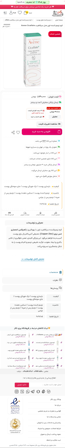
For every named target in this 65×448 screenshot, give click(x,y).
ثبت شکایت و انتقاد (53, 440)
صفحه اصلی (59, 20)
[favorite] (18, 132)
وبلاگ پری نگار (55, 399)
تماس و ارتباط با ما (54, 417)
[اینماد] (15, 406)
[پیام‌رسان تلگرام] (32, 393)
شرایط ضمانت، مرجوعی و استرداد (49, 428)
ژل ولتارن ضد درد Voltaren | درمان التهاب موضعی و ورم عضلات (48, 335)
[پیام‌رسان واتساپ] (27, 393)
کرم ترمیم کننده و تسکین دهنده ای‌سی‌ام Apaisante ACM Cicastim (48, 366)
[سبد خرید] (25, 13)
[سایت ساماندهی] (15, 426)
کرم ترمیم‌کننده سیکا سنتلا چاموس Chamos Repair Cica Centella (19, 366)
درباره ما (58, 405)
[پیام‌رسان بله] (48, 393)
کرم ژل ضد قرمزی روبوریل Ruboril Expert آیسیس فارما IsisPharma (48, 350)
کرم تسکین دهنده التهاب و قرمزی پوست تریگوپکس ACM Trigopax (48, 358)
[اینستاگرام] (16, 393)
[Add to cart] (42, 131)
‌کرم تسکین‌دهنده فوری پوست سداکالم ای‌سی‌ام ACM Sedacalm (19, 350)
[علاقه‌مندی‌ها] (20, 12)
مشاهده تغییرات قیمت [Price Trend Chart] (49, 124)
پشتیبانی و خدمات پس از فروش (49, 423)
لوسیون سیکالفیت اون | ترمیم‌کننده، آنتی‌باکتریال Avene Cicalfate (19, 335)
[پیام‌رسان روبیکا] (38, 393)
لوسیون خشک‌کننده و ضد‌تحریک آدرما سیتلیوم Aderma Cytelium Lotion (48, 343)
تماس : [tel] (35, 371)
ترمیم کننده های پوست (44, 20)
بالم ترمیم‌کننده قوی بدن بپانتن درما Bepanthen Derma (19, 343)
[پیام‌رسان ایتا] (43, 393)
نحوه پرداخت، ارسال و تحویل (50, 434)
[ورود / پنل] (12, 12)
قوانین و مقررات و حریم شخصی (49, 411)
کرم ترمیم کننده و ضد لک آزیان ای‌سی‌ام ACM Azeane (19, 358)
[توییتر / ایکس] (21, 393)
